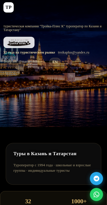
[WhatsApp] (96, 194)
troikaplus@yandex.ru (73, 52)
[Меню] (97, 73)
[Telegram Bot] (96, 178)
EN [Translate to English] (55, 62)
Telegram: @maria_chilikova (24, 61)
